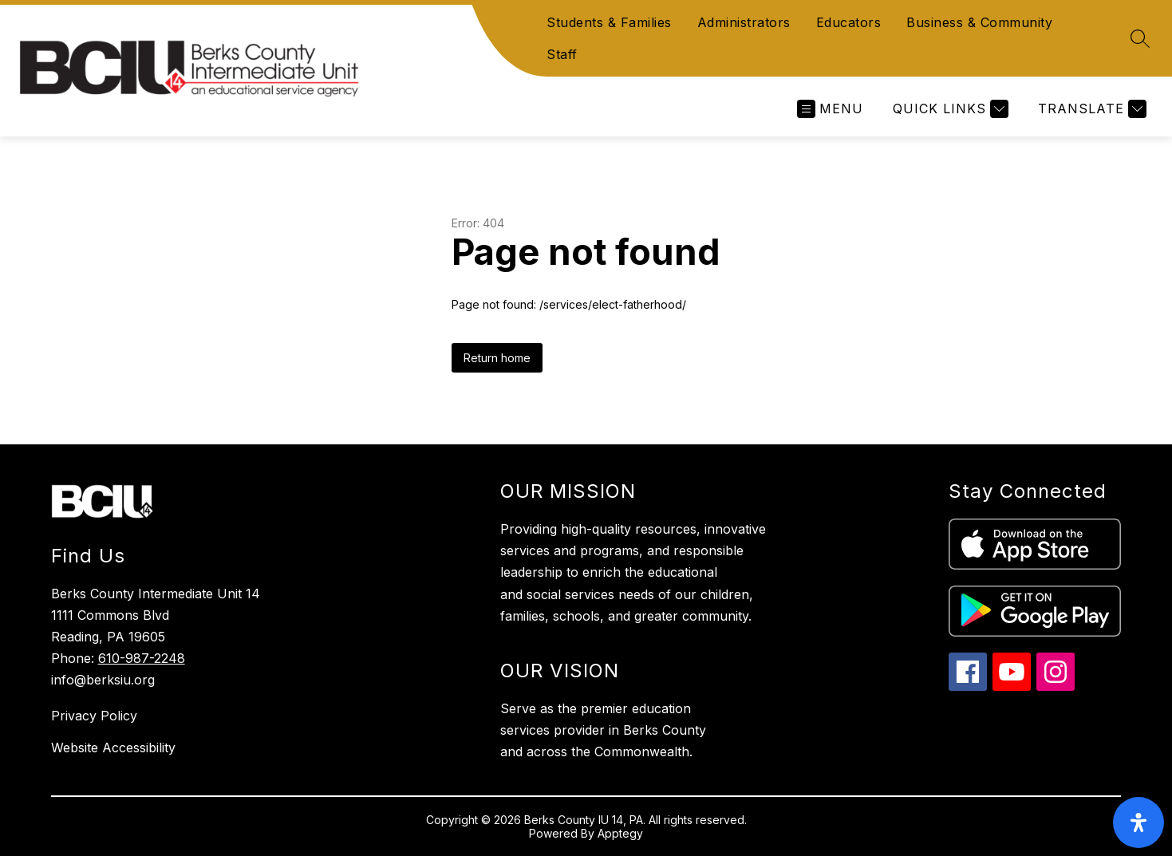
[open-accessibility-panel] (1138, 822)
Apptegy (620, 833)
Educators (849, 22)
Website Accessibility (113, 747)
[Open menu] (830, 109)
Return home (497, 358)
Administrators (744, 22)
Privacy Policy (94, 716)
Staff (562, 54)
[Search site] (1140, 38)
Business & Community (979, 22)
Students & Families (609, 22)
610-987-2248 (141, 658)
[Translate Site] (1090, 109)
